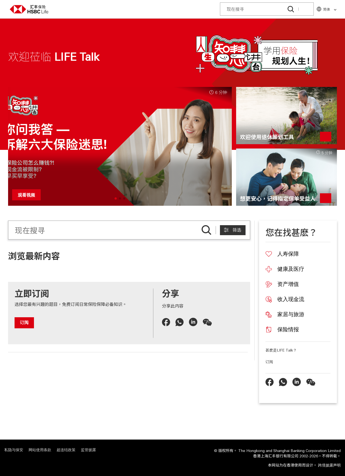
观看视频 (26, 195)
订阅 (24, 322)
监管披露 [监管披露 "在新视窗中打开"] (88, 450)
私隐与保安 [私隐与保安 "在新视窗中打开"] (13, 450)
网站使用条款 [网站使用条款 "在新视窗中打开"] (40, 450)
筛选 (237, 230)
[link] (333, 10)
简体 (330, 9)
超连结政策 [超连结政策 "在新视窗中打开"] (66, 450)
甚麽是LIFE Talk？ (281, 349)
